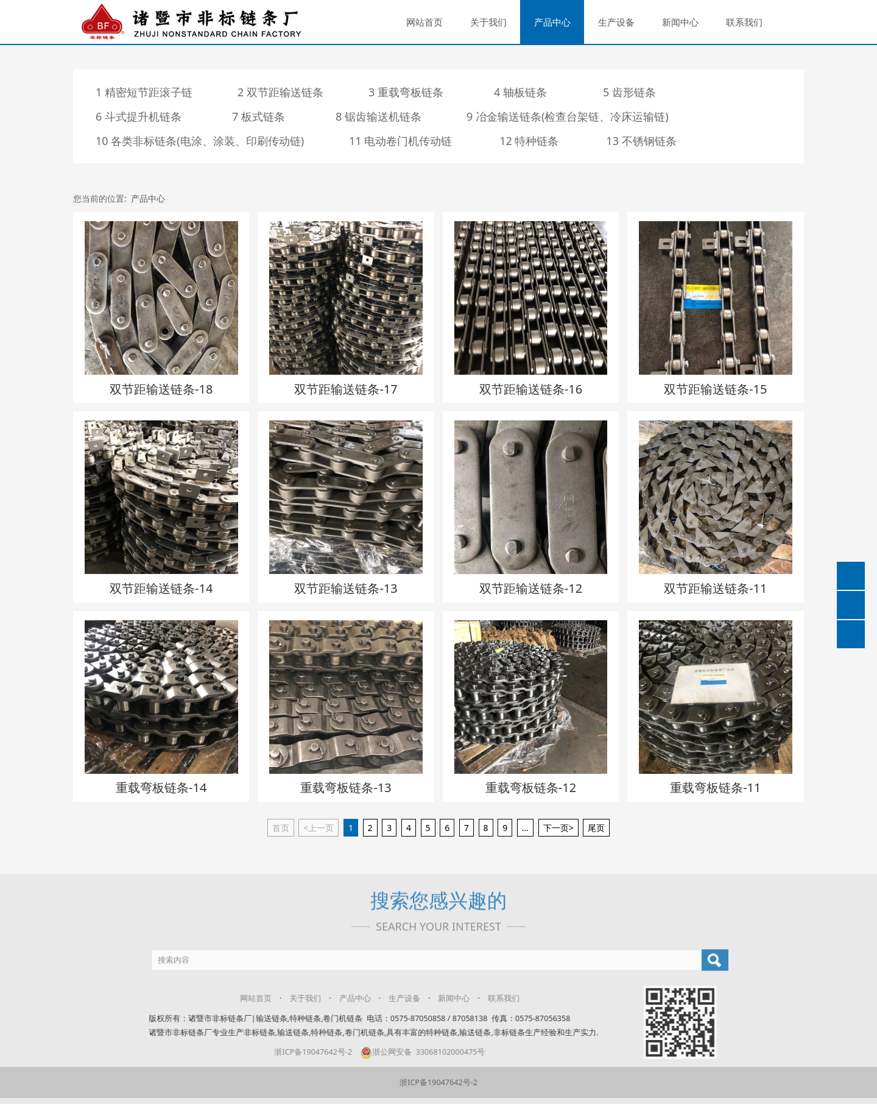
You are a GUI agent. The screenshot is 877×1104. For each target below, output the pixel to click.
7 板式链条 (258, 116)
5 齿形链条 (629, 92)
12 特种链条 (528, 140)
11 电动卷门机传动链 (400, 140)
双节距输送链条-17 (345, 389)
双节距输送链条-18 (161, 389)
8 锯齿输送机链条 (378, 116)
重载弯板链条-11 (715, 787)
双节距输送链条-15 (715, 389)
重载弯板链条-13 (345, 787)
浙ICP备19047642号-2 (305, 1052)
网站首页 (424, 22)
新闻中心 (680, 22)
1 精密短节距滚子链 (144, 92)
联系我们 (744, 22)
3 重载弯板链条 (405, 92)
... (525, 827)
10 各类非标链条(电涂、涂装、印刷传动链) (200, 140)
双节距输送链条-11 (715, 588)
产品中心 (552, 22)
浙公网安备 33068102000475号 (414, 1052)
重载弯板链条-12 (530, 787)
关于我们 (488, 22)
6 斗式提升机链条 (138, 116)
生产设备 (616, 22)
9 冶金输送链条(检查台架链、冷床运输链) (568, 116)
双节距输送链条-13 (345, 588)
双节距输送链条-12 (530, 588)
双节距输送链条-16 (530, 389)
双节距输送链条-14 (161, 588)
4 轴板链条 (520, 92)
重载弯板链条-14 (161, 787)
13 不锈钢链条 (641, 140)
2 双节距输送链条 (280, 92)
